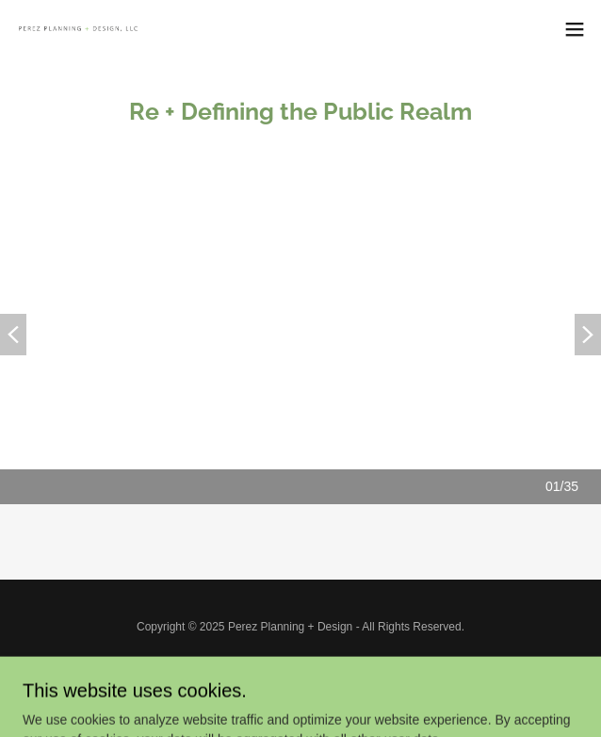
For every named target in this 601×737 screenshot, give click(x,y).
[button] (574, 29)
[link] (120, 29)
